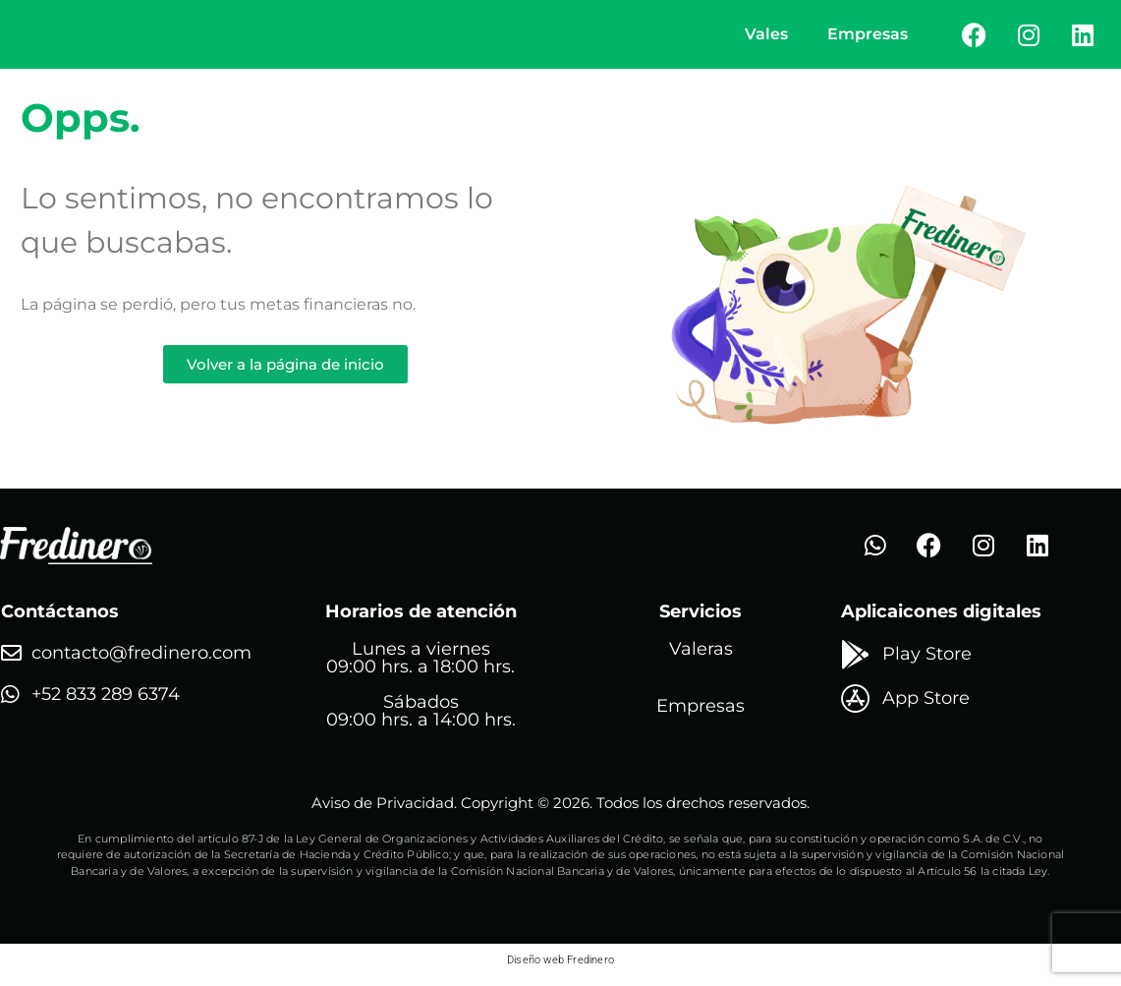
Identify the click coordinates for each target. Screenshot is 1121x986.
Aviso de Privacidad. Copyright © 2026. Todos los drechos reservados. (560, 810)
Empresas (867, 38)
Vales (766, 38)
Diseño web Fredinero (560, 967)
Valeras (701, 656)
